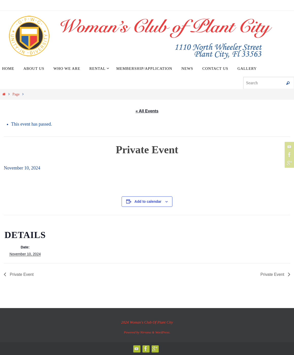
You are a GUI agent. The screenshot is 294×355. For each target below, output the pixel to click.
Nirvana (145, 332)
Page (16, 94)
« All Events (147, 111)
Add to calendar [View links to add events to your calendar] (148, 201)
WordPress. (162, 332)
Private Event (21, 274)
